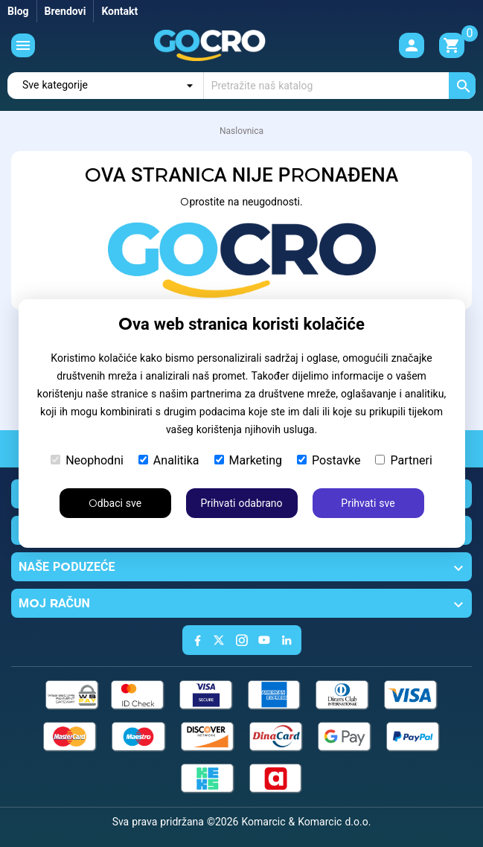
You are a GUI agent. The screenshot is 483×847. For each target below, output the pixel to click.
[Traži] (340, 85)
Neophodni (87, 460)
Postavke (328, 460)
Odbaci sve (115, 503)
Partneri (403, 460)
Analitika (168, 460)
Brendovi (65, 11)
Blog (18, 11)
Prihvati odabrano (241, 503)
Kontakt (119, 11)
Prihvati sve (367, 503)
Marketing (248, 460)
